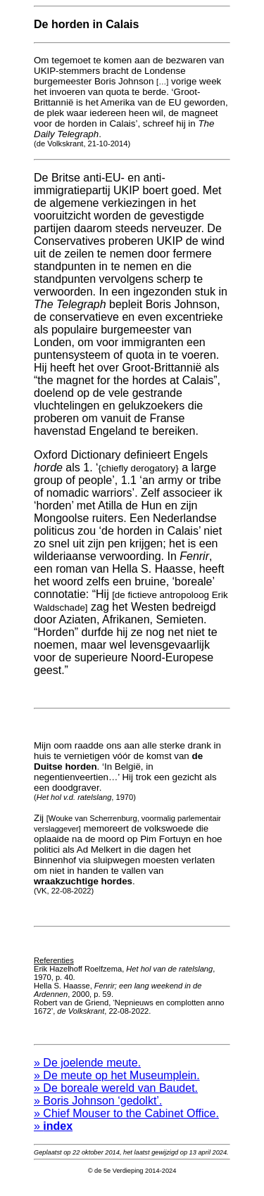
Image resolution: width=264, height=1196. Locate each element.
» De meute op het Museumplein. (117, 1086)
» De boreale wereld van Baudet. (116, 1099)
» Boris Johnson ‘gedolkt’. (98, 1111)
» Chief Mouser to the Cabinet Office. (126, 1124)
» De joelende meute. (87, 1073)
